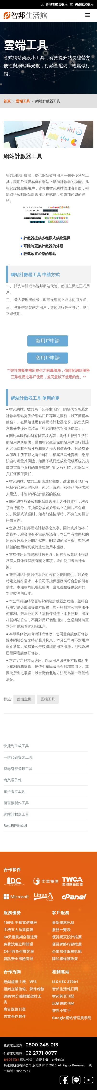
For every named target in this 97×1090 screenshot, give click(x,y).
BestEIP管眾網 (15, 825)
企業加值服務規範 (67, 951)
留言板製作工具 (16, 802)
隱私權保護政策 (65, 958)
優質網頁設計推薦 (67, 936)
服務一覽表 (61, 929)
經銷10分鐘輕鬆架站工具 (22, 999)
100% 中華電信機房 (20, 922)
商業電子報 (13, 779)
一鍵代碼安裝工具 (18, 757)
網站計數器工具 (16, 814)
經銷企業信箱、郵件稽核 (24, 988)
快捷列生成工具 (16, 745)
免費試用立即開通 (18, 944)
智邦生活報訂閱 (65, 988)
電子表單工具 (14, 791)
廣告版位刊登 (15, 1009)
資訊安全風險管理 (18, 958)
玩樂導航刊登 (63, 1003)
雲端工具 (23, 101)
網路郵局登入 (82, 4)
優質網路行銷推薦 (67, 944)
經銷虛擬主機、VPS (20, 981)
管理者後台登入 (54, 4)
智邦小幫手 (61, 1010)
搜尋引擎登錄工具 (18, 768)
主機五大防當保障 (18, 929)
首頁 (7, 101)
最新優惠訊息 (63, 922)
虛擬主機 (24, 699)
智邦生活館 (11, 1059)
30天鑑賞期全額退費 (21, 936)
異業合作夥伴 (15, 1016)
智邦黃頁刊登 (63, 996)
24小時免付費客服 (19, 951)
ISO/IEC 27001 (65, 981)
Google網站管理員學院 (71, 1017)
